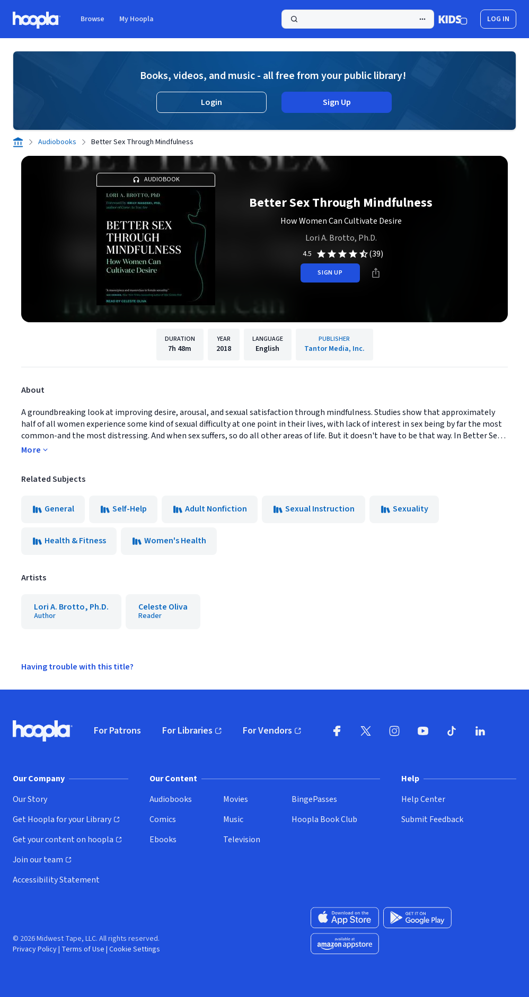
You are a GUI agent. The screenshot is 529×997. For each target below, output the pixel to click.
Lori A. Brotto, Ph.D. (341, 238)
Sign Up (337, 102)
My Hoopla (136, 19)
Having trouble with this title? (77, 667)
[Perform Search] (357, 19)
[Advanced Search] (422, 19)
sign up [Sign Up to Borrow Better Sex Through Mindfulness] (330, 272)
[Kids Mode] (453, 19)
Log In (498, 19)
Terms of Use (82, 949)
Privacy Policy (35, 949)
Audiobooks (57, 142)
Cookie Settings (134, 949)
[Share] (376, 273)
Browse (92, 19)
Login (211, 102)
